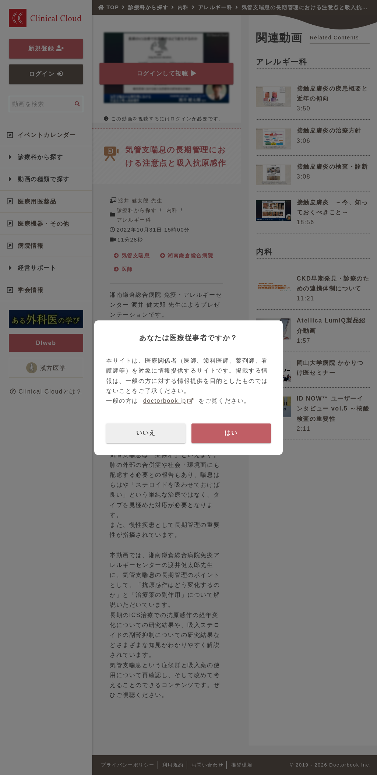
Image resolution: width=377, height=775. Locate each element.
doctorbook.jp (164, 401)
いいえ (146, 433)
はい (231, 433)
